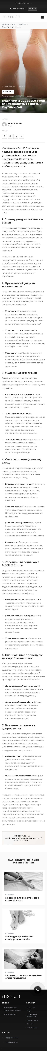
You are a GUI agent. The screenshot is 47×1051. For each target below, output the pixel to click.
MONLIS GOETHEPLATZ (12, 1011)
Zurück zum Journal (14, 86)
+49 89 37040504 (11, 1038)
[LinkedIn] (15, 136)
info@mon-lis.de (11, 1042)
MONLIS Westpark (10, 1014)
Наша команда (32, 1020)
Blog (28, 1011)
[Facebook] (4, 136)
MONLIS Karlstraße (10, 1007)
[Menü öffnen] (42, 17)
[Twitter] (10, 136)
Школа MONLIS (32, 1027)
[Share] (21, 136)
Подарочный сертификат (32, 1015)
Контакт (30, 1024)
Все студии (31, 1007)
